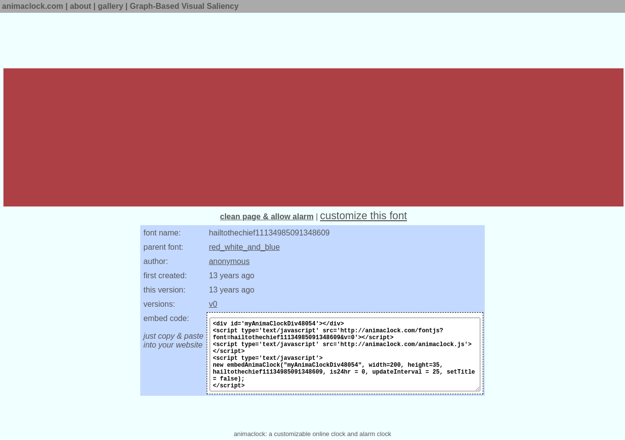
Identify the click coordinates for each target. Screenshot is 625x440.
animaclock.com (32, 6)
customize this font (363, 216)
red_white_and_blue (244, 247)
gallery (111, 6)
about (81, 6)
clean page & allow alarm (266, 216)
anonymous (229, 261)
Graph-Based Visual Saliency (184, 6)
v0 (213, 304)
